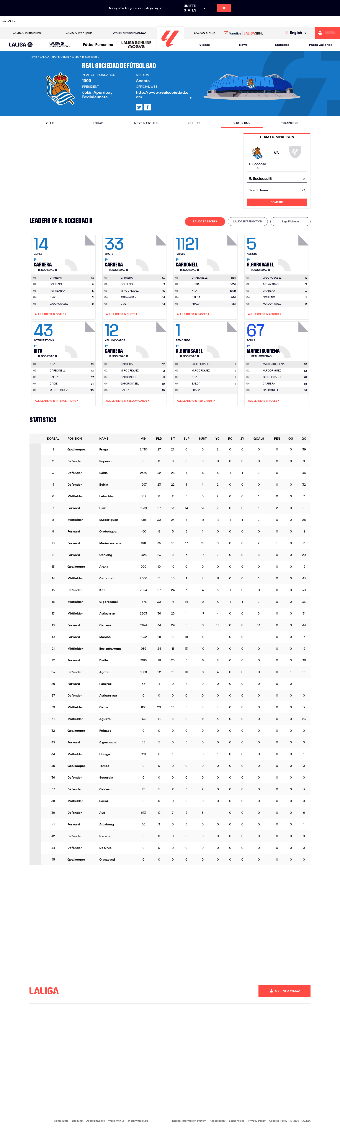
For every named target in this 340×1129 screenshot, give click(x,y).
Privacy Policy (257, 1120)
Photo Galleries (320, 44)
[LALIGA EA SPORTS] (21, 45)
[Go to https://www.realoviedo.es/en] (270, 21)
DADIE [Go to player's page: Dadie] (53, 383)
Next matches (146, 123)
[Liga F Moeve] (98, 45)
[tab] (205, 221)
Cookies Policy (278, 1120)
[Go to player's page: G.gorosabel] (294, 252)
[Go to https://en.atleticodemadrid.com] (44, 21)
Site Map (77, 1120)
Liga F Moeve (290, 221)
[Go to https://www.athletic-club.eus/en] (28, 21)
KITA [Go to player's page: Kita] (194, 290)
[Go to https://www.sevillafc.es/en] (302, 21)
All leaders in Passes (193, 314)
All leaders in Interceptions (56, 400)
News (243, 44)
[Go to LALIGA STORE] (243, 33)
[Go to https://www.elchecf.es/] (93, 21)
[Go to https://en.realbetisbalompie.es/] (238, 21)
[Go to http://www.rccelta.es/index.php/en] (189, 21)
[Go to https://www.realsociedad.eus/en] (286, 21)
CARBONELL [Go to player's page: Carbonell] (57, 370)
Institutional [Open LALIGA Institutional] (27, 33)
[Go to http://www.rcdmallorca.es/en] (222, 21)
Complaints (61, 1120)
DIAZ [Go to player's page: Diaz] (53, 297)
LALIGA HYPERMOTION (247, 221)
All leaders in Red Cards (196, 400)
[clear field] (304, 179)
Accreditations (95, 1120)
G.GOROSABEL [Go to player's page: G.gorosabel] (59, 303)
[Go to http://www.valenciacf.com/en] (318, 21)
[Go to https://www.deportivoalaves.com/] (77, 21)
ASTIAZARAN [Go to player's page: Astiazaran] (57, 290)
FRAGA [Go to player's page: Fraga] (196, 303)
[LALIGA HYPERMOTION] (60, 45)
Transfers (290, 123)
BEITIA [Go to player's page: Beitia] (195, 284)
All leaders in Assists (264, 314)
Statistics (282, 44)
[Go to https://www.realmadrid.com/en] (254, 21)
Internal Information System (189, 1120)
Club (50, 123)
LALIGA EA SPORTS (205, 221)
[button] (21, 45)
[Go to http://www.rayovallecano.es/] (173, 21)
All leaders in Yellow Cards (128, 400)
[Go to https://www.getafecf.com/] (125, 21)
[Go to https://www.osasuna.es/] (60, 21)
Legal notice (236, 1120)
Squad (98, 123)
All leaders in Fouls (264, 400)
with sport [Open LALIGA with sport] (79, 33)
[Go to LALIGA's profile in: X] (139, 107)
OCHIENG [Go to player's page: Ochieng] (56, 284)
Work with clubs (138, 1120)
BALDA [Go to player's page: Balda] (196, 297)
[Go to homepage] (170, 49)
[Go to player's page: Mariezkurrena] (294, 338)
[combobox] (277, 179)
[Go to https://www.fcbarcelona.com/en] (109, 21)
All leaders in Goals (51, 314)
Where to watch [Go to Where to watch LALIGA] (129, 33)
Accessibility (218, 1120)
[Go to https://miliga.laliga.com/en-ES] (327, 33)
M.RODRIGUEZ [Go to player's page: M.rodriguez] (130, 290)
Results (194, 123)
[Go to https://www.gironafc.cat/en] (141, 21)
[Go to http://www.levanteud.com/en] (157, 21)
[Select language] (296, 33)
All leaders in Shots (122, 314)
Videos (204, 44)
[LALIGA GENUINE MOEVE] (136, 45)
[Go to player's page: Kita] (80, 338)
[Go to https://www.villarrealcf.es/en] (335, 21)
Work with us (116, 1120)
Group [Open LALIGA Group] (204, 33)
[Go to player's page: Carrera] (80, 252)
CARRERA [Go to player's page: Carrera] (269, 290)
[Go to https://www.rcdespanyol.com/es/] (206, 21)
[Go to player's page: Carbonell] (222, 252)
